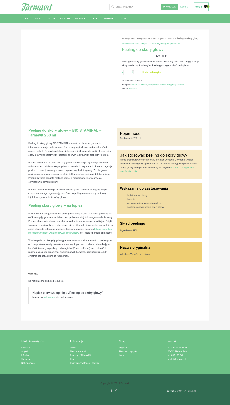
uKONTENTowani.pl (186, 391)
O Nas (73, 348)
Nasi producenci (78, 352)
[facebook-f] (111, 391)
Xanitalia (25, 359)
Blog (72, 359)
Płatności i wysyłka (128, 352)
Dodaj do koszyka (152, 72)
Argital (24, 352)
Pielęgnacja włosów (147, 38)
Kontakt (184, 6)
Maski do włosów (131, 43)
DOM (123, 18)
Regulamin (124, 348)
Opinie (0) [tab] (33, 273)
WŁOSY (51, 18)
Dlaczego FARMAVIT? (80, 355)
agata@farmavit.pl (177, 359)
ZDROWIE (80, 18)
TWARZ (39, 18)
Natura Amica (28, 363)
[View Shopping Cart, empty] (201, 6)
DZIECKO (94, 18)
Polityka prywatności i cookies (84, 363)
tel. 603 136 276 (175, 355)
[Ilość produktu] (127, 72)
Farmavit (133, 88)
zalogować (49, 297)
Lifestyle (25, 355)
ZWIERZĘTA (110, 18)
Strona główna (129, 38)
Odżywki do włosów (168, 38)
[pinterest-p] (116, 391)
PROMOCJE (169, 6)
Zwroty (122, 355)
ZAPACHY (65, 18)
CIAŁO (27, 18)
